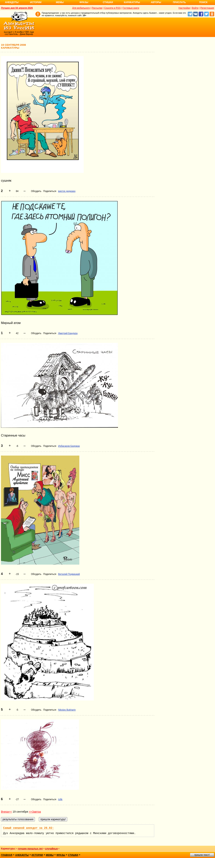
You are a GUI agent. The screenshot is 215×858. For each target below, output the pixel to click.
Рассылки (97, 8)
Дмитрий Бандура (67, 333)
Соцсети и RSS (112, 8)
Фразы (83, 2)
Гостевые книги (131, 8)
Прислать (179, 2)
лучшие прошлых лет (30, 848)
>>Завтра (35, 811)
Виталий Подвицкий (69, 574)
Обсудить (36, 191)
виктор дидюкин (66, 191)
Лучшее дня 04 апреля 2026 (17, 8)
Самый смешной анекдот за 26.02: (28, 828)
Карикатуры (132, 2)
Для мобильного (81, 8)
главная (6, 855)
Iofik (60, 799)
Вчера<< (6, 811)
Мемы (60, 2)
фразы (60, 855)
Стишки (108, 2)
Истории (36, 2)
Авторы (156, 2)
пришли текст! (202, 855)
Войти (195, 8)
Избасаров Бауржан (69, 446)
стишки (73, 855)
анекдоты (22, 855)
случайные (51, 848)
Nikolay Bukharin (67, 709)
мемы (50, 855)
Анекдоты (12, 2)
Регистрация (207, 8)
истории (37, 855)
